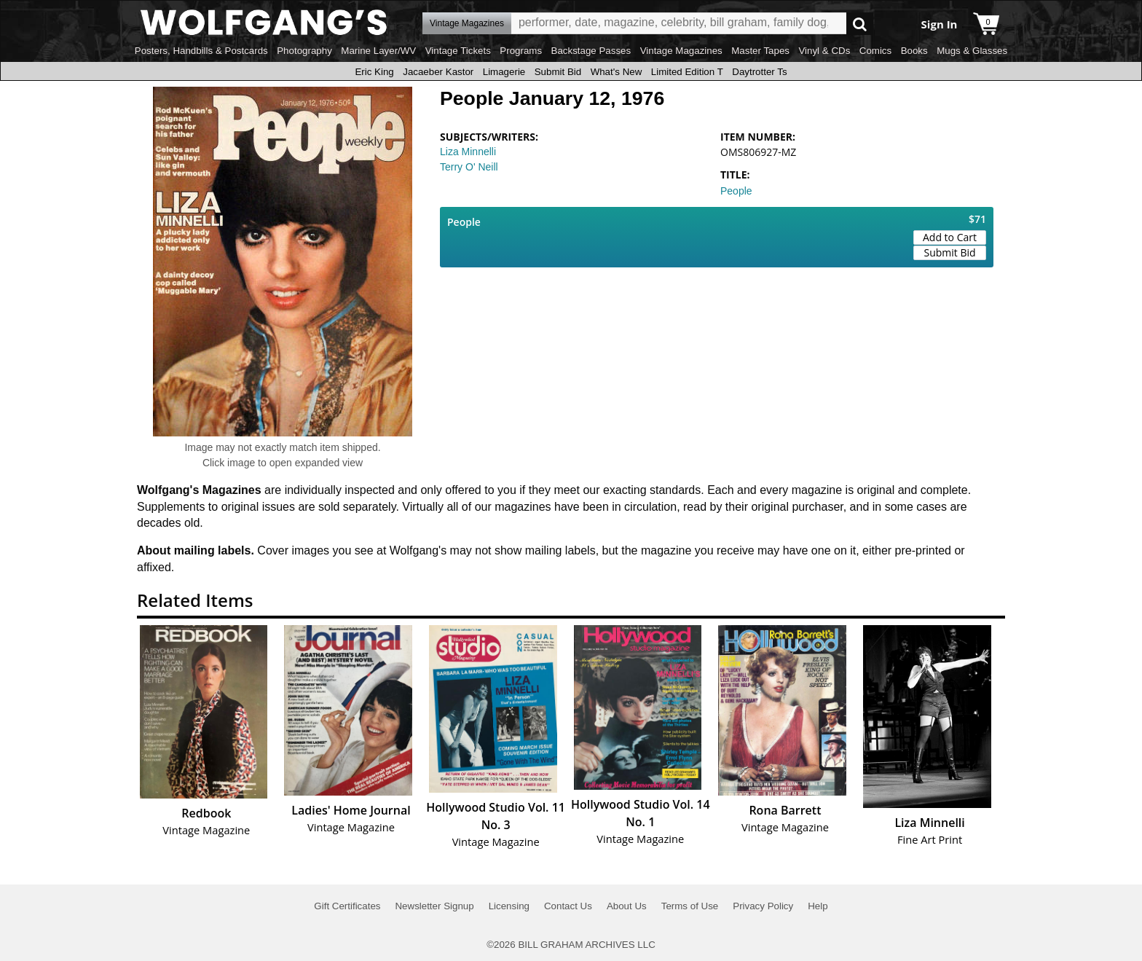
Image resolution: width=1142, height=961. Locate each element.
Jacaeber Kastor (438, 71)
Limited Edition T (687, 71)
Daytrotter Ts (759, 71)
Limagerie (504, 71)
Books (914, 50)
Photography (304, 50)
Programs (521, 50)
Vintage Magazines (681, 50)
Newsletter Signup (434, 906)
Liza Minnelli (468, 151)
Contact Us (568, 906)
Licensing (509, 906)
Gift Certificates (347, 906)
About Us (627, 906)
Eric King (374, 71)
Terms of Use (690, 906)
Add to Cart (950, 237)
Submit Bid (558, 71)
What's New (616, 71)
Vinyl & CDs (824, 50)
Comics (875, 50)
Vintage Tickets (458, 50)
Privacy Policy (763, 906)
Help (817, 906)
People (736, 191)
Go (859, 23)
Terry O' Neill (469, 167)
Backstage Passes (591, 50)
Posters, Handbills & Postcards (201, 50)
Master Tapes (760, 50)
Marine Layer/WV (378, 50)
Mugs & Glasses (972, 50)
